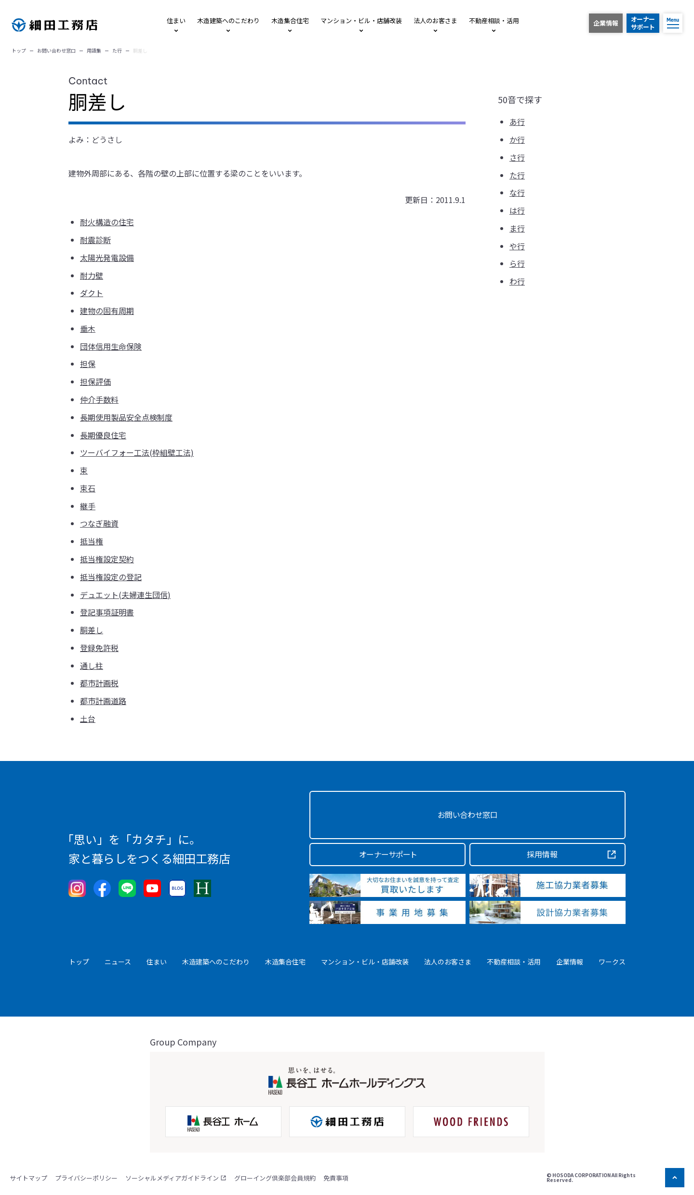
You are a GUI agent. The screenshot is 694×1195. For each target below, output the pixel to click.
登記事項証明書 (107, 612)
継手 (87, 506)
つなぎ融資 (99, 523)
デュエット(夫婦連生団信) (125, 594)
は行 (517, 210)
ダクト (91, 293)
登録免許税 (99, 647)
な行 (517, 192)
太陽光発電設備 (107, 257)
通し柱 (91, 665)
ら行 (517, 263)
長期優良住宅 (103, 435)
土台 (87, 718)
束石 (87, 488)
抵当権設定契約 (107, 559)
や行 (517, 246)
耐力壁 (91, 275)
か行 (517, 139)
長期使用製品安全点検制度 (126, 417)
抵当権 (91, 541)
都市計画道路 (103, 700)
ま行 (517, 228)
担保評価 (95, 381)
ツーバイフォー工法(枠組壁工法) (137, 452)
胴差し (91, 630)
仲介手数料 (99, 399)
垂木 (87, 328)
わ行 (517, 281)
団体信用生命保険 (111, 346)
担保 (87, 363)
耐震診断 (95, 239)
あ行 (517, 121)
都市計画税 (99, 683)
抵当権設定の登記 (111, 577)
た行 (517, 175)
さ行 (517, 157)
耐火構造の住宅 (107, 222)
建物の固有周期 (107, 310)
